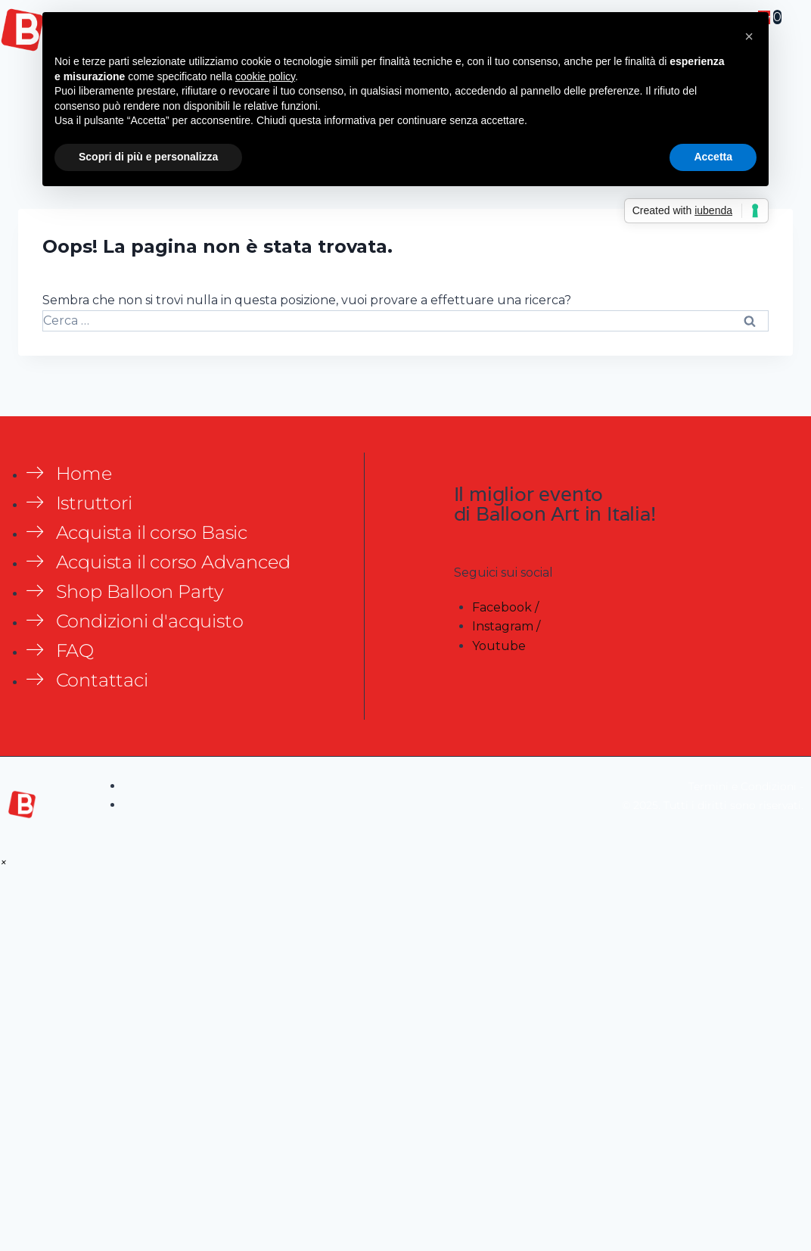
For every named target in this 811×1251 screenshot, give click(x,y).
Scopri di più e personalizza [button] (148, 157)
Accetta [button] (713, 157)
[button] (3, 862)
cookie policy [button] (265, 76)
